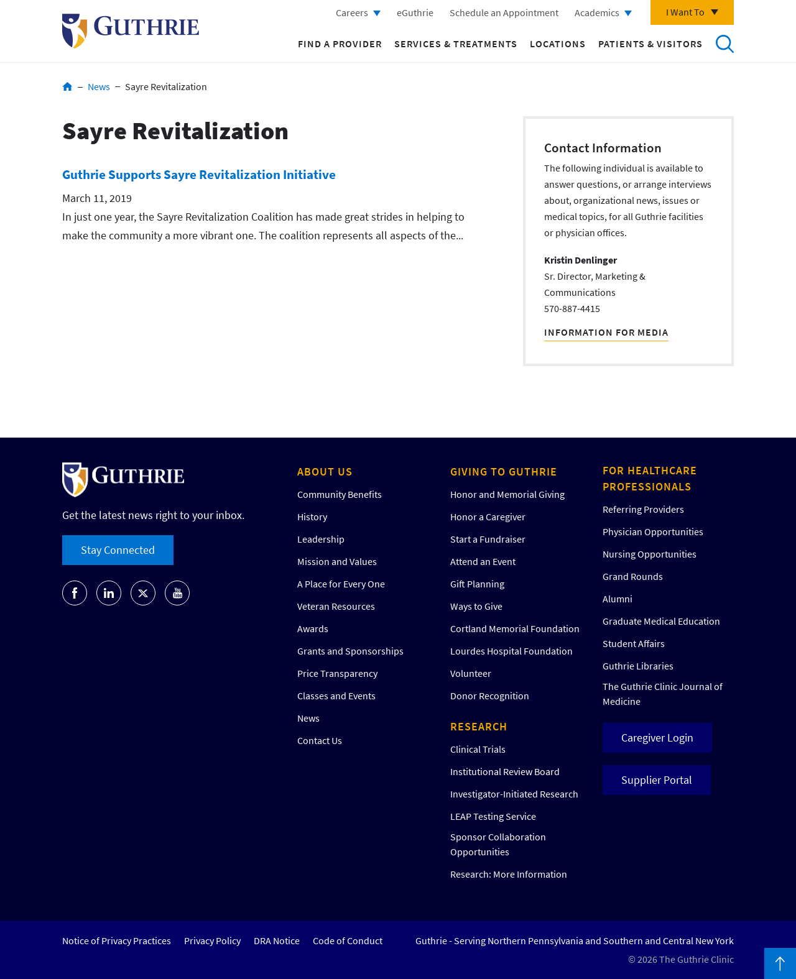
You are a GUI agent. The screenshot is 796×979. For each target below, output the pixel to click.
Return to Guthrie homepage (130, 31)
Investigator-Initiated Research (514, 794)
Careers (352, 12)
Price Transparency (337, 673)
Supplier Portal (656, 780)
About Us (325, 471)
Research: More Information (508, 874)
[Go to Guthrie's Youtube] (177, 593)
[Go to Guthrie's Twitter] (143, 593)
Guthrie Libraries (638, 666)
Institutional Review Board (505, 771)
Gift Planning (477, 583)
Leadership (321, 539)
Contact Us (319, 740)
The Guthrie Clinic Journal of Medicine (663, 693)
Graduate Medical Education (661, 621)
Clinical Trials (478, 749)
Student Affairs (634, 643)
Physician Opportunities (653, 531)
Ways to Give (476, 606)
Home (67, 86)
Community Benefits (339, 494)
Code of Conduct (347, 940)
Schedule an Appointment (504, 12)
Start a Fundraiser (487, 539)
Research (478, 726)
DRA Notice (277, 940)
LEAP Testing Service (493, 816)
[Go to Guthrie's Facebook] (74, 593)
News (99, 86)
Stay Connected (118, 550)
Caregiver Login (657, 737)
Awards (312, 628)
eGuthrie (415, 12)
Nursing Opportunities (649, 554)
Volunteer (470, 673)
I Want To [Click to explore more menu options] (685, 12)
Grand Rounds (633, 576)
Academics (597, 12)
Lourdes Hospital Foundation (511, 651)
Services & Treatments (455, 43)
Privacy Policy (212, 940)
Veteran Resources (336, 606)
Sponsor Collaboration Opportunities (498, 844)
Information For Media (606, 332)
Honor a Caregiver (487, 516)
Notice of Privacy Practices (116, 940)
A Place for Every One (341, 583)
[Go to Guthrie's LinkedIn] (108, 593)
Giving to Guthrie (503, 471)
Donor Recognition (489, 695)
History (312, 516)
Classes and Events (336, 695)
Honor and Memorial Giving (507, 494)
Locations (558, 43)
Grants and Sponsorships (350, 651)
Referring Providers (643, 509)
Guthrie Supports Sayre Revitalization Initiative (199, 174)
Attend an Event (483, 561)
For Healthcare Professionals (650, 478)
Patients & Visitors (650, 43)
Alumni (617, 598)
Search (724, 43)
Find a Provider (340, 43)
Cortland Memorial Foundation (515, 628)
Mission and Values (337, 561)
